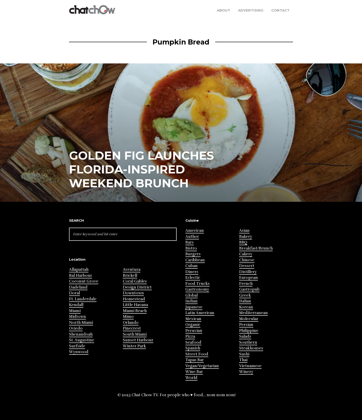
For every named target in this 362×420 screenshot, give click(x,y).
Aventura (131, 269)
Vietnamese (250, 365)
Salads (245, 336)
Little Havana (135, 304)
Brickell (130, 275)
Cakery (245, 254)
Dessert (246, 265)
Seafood (193, 342)
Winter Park (134, 346)
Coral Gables (135, 281)
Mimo (128, 316)
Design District (137, 287)
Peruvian (193, 330)
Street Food (196, 354)
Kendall (76, 304)
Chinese (246, 260)
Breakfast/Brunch (256, 248)
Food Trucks (197, 283)
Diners (191, 271)
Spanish (192, 348)
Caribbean (195, 260)
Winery (246, 371)
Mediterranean (253, 312)
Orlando (131, 322)
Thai (243, 359)
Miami (75, 310)
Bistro (191, 248)
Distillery (248, 271)
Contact (280, 10)
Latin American (199, 312)
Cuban (191, 265)
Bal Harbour (80, 275)
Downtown (133, 293)
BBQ (243, 242)
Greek (245, 295)
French (246, 283)
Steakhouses (251, 348)
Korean (246, 307)
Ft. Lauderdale (83, 299)
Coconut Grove (83, 281)
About (223, 10)
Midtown (77, 316)
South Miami (135, 334)
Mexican (193, 318)
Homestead (134, 299)
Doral (74, 293)
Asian (244, 230)
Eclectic (192, 277)
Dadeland (78, 287)
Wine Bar (194, 371)
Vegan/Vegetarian (202, 365)
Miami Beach (135, 310)
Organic (192, 324)
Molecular (248, 318)
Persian (246, 324)
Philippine (248, 330)
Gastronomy (197, 289)
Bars (189, 242)
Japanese (193, 307)
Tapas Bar (194, 359)
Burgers (193, 254)
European (248, 277)
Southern (248, 342)
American (194, 230)
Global (191, 295)
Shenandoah (81, 334)
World (191, 377)
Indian (191, 301)
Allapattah (78, 269)
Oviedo (76, 328)
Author (192, 236)
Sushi (244, 354)
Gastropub (249, 289)
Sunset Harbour (138, 340)
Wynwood (78, 351)
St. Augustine (81, 340)
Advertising (250, 10)
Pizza (190, 336)
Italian (245, 301)
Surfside (77, 346)
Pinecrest (132, 328)
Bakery (245, 236)
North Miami (81, 322)
